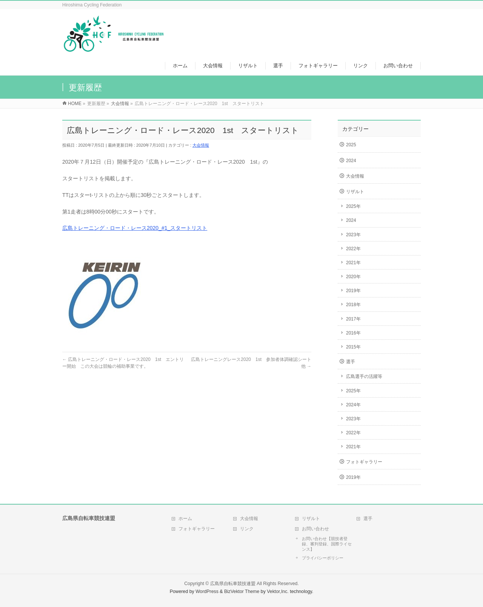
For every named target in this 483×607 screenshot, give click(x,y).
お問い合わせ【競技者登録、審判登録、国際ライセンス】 (327, 543)
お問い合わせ (315, 528)
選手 (350, 361)
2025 (351, 144)
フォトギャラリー (364, 462)
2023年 (353, 234)
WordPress (206, 591)
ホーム (185, 518)
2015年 (353, 347)
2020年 (353, 276)
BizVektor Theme (242, 591)
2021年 (353, 262)
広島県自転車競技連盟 (232, 583)
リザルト (355, 191)
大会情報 (200, 145)
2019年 (353, 290)
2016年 (353, 333)
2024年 (353, 404)
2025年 (353, 206)
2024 (351, 160)
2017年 (353, 319)
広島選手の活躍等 (364, 376)
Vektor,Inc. (278, 591)
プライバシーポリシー (322, 558)
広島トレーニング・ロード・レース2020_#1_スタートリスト (134, 228)
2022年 (353, 248)
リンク (247, 528)
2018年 (353, 304)
